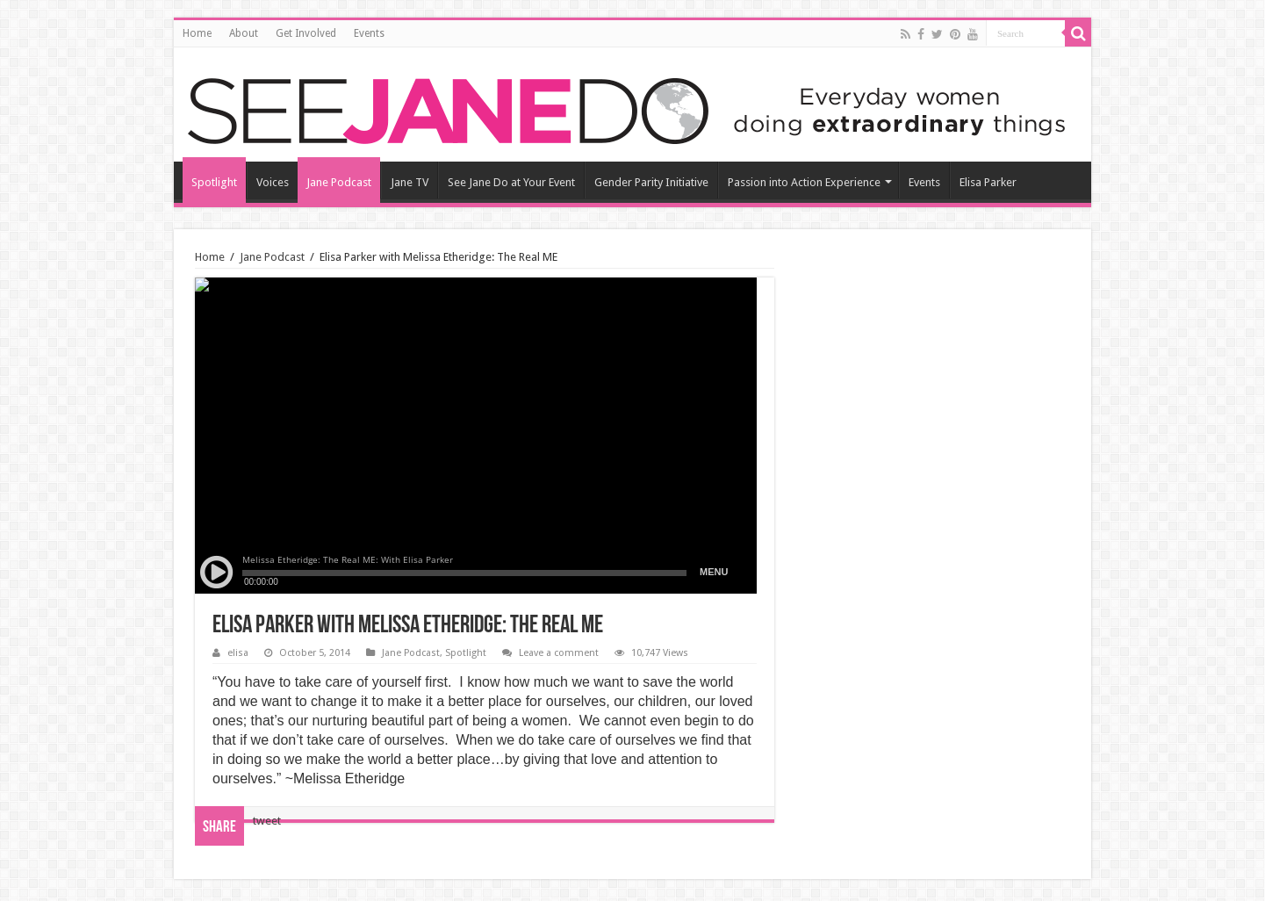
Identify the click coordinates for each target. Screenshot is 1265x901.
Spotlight (214, 182)
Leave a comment (559, 653)
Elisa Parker (988, 182)
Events (369, 33)
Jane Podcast (338, 182)
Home (197, 33)
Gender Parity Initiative (651, 182)
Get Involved (306, 33)
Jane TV (409, 182)
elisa (237, 653)
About (243, 33)
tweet (267, 820)
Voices (272, 182)
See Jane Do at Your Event (511, 182)
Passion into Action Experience (804, 182)
